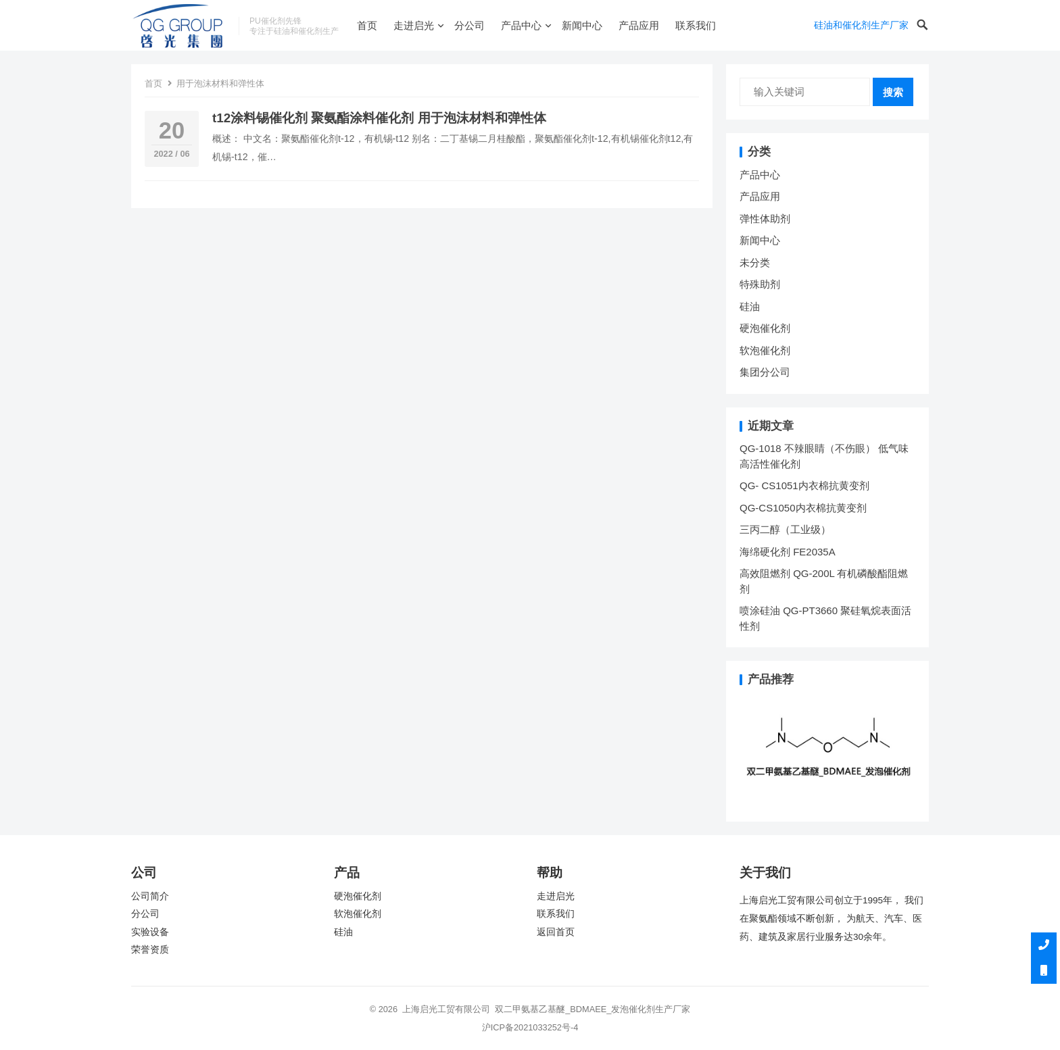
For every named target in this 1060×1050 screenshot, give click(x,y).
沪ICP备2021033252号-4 (530, 1027)
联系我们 (695, 25)
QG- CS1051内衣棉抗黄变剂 (804, 485)
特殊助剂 (760, 284)
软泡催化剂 (765, 350)
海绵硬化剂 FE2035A (788, 551)
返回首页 (556, 932)
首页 (367, 25)
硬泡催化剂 (765, 328)
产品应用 (639, 25)
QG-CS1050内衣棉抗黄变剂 (803, 508)
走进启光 (413, 25)
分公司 (469, 25)
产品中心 (521, 25)
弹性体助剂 (765, 218)
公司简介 (150, 896)
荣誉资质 (150, 950)
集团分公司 (765, 372)
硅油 (750, 306)
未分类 (755, 262)
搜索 (893, 92)
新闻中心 (582, 25)
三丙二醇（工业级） (785, 529)
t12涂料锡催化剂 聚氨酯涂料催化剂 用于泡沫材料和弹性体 (379, 118)
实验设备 (150, 932)
